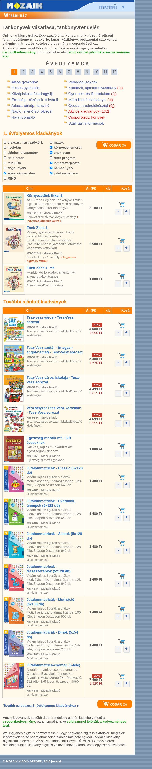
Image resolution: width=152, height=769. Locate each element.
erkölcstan (14, 158)
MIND (10, 178)
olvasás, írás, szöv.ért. (23, 142)
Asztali (57, 761)
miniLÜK (12, 163)
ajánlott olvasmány (21, 153)
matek (57, 142)
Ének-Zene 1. (37, 228)
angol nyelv (15, 168)
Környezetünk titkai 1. (45, 196)
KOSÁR (111, 145)
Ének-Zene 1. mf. (41, 268)
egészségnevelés (19, 173)
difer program (63, 158)
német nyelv (61, 168)
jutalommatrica (64, 173)
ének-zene (60, 153)
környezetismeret (66, 147)
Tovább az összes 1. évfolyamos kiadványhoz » (41, 706)
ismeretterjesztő (65, 163)
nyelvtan (12, 147)
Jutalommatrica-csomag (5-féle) (53, 665)
